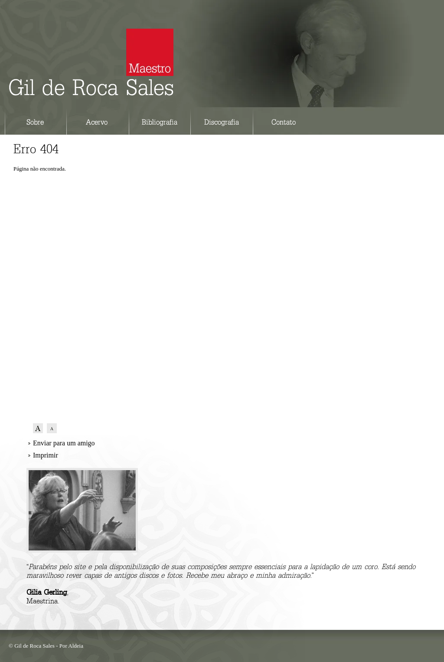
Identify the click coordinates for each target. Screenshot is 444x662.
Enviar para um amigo (64, 443)
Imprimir (45, 455)
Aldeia (75, 645)
